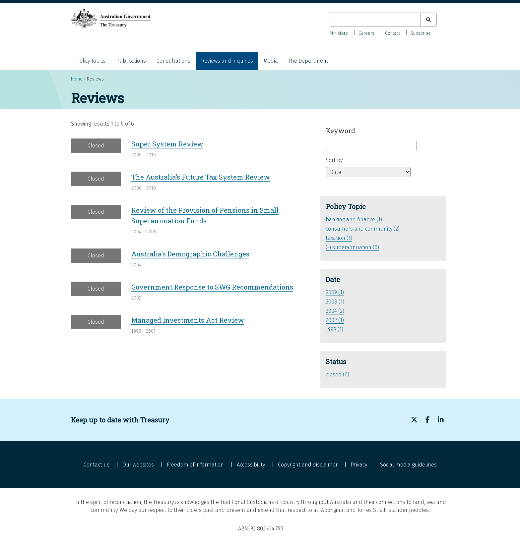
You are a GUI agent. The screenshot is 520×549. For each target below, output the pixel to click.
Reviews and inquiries (227, 61)
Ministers (339, 33)
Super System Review (167, 143)
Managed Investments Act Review (187, 320)
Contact (392, 33)
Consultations (173, 61)
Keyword (340, 130)
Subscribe (421, 33)
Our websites (138, 465)
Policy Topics (90, 61)
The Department (308, 61)
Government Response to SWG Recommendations (212, 287)
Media (271, 61)
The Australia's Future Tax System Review (200, 177)
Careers (366, 33)
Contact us (96, 465)
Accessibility (251, 465)
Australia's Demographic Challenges (190, 253)
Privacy (359, 465)
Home (77, 79)
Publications (131, 61)
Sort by (334, 160)
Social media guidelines (408, 465)
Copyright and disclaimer (308, 465)
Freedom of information (195, 465)
